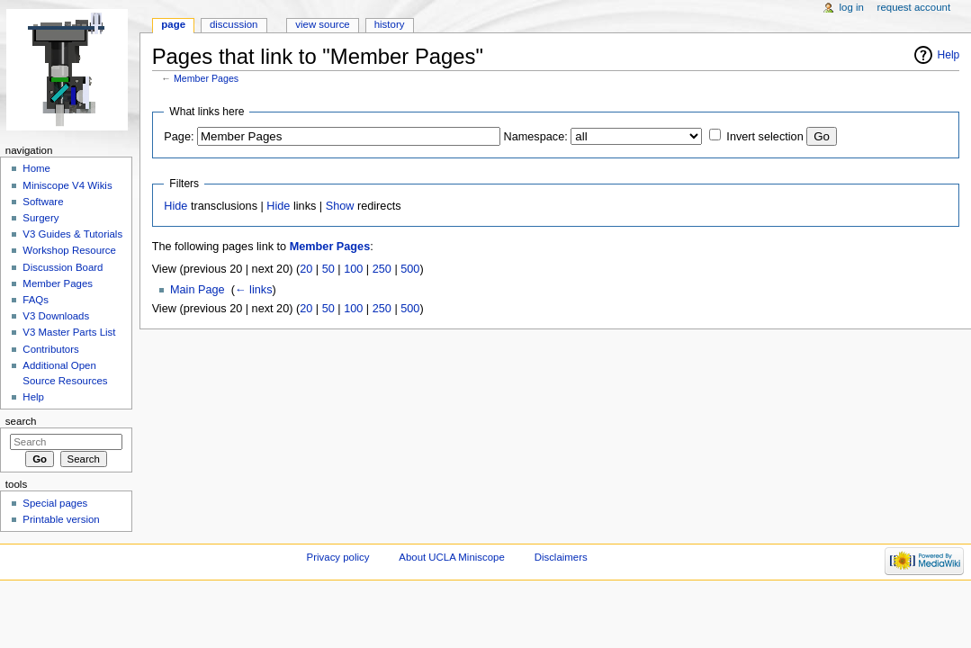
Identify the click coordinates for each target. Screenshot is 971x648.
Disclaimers (561, 557)
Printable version (60, 519)
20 (306, 269)
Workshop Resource (69, 250)
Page (173, 24)
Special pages (54, 503)
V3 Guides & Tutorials (72, 234)
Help (949, 55)
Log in (852, 7)
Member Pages (206, 78)
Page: (178, 136)
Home (36, 168)
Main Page (197, 290)
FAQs (35, 299)
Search (21, 421)
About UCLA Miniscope (451, 557)
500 (409, 269)
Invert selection (764, 136)
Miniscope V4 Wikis (67, 185)
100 (353, 269)
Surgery (40, 217)
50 (328, 269)
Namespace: (536, 136)
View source (322, 24)
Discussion (233, 24)
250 (382, 269)
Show (340, 206)
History (389, 24)
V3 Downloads (55, 315)
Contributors (50, 349)
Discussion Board (62, 267)
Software (42, 201)
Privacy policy (338, 557)
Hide (175, 206)
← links (254, 290)
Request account (914, 7)
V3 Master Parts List (68, 332)
